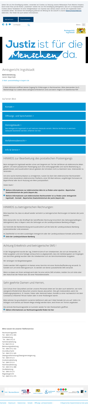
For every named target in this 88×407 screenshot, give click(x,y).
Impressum (11, 403)
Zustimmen (25, 19)
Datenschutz (22, 403)
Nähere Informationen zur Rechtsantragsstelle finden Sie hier (30, 310)
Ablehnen (9, 19)
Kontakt (30, 403)
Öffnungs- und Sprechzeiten (43, 403)
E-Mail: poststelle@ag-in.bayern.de (15, 80)
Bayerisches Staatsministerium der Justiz (75, 403)
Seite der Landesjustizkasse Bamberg (20, 236)
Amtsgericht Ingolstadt (66, 31)
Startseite (3, 403)
